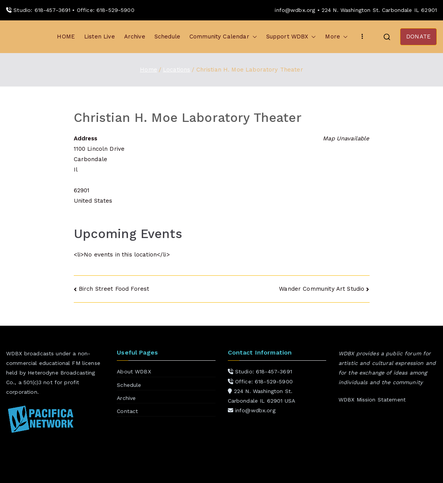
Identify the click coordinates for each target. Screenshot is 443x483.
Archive (134, 36)
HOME (66, 36)
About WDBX (134, 371)
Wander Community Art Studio (321, 288)
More (336, 37)
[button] (253, 37)
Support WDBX (291, 37)
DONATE (418, 36)
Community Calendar (223, 37)
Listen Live (99, 36)
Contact (127, 411)
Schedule (167, 36)
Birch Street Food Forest (114, 288)
